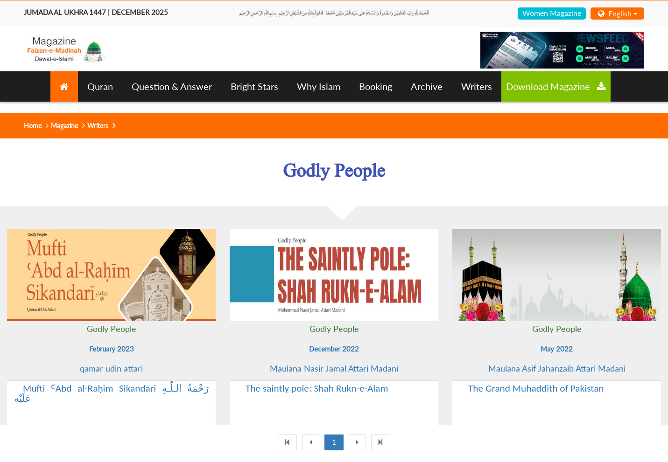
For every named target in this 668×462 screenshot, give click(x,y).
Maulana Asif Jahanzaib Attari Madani (557, 368)
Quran (100, 86)
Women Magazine (551, 12)
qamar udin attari (111, 368)
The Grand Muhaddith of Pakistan (536, 388)
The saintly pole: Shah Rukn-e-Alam (317, 388)
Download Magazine (556, 86)
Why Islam (318, 86)
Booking (375, 86)
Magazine (64, 126)
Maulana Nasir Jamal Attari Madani (334, 368)
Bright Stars (254, 86)
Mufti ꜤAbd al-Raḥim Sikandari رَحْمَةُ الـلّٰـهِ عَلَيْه (111, 393)
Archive (427, 86)
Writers (476, 86)
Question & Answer (172, 86)
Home (33, 126)
